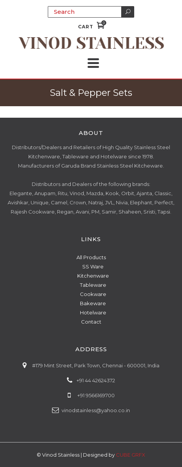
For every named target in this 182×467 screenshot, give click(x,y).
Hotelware (93, 312)
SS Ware (93, 266)
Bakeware (93, 303)
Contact (91, 322)
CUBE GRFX (130, 455)
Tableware (93, 285)
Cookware (93, 294)
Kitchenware (93, 276)
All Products (91, 257)
